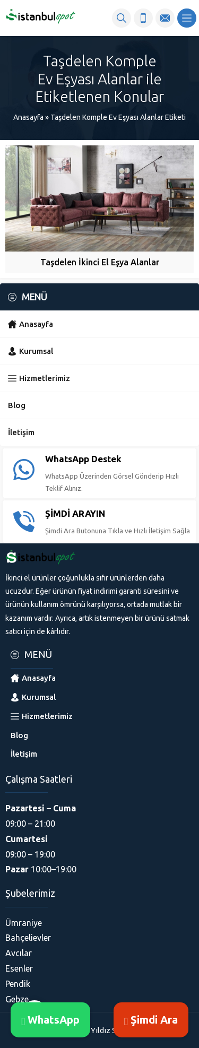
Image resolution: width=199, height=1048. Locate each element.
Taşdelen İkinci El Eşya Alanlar (99, 262)
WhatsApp (50, 1020)
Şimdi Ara (151, 1020)
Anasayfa (28, 117)
